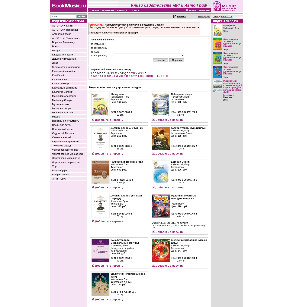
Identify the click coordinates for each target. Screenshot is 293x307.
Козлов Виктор (60, 83)
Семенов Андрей (62, 137)
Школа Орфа (59, 170)
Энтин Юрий (59, 178)
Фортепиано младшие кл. (66, 158)
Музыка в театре (61, 108)
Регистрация (204, 16)
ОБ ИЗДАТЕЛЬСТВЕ (223, 16)
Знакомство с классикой (66, 67)
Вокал (55, 46)
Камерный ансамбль (64, 71)
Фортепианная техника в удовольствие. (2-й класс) (232, 56)
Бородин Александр (63, 42)
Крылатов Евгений (62, 91)
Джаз (55, 62)
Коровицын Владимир (64, 87)
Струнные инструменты (65, 141)
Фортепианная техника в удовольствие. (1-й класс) (232, 42)
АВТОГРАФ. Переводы (65, 29)
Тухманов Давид (61, 145)
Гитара (56, 50)
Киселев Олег (60, 79)
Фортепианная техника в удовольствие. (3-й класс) (232, 70)
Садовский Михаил (63, 133)
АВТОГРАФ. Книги (62, 25)
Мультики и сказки (62, 112)
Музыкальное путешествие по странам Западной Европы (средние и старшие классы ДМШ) (232, 86)
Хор (54, 166)
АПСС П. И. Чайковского (66, 38)
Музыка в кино (60, 104)
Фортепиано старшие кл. (66, 162)
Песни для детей (61, 125)
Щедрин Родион (61, 174)
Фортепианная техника (65, 149)
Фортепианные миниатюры (67, 153)
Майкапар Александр (64, 96)
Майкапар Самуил (62, 100)
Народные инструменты (65, 120)
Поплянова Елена (62, 129)
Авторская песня (61, 34)
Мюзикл (56, 116)
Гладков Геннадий (62, 54)
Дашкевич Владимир (64, 58)
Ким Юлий (58, 75)
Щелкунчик (229, 25)
